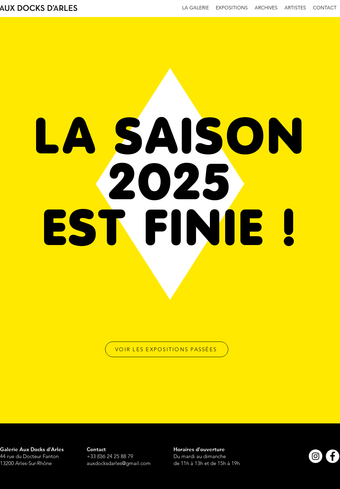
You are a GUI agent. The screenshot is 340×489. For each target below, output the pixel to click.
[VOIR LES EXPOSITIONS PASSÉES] (166, 349)
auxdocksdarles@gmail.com (119, 463)
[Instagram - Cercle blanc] (315, 456)
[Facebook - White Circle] (332, 456)
